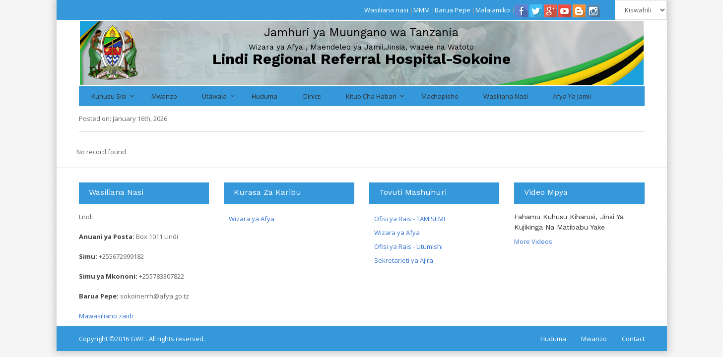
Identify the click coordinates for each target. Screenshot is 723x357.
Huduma (264, 96)
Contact (633, 338)
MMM (421, 9)
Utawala (214, 96)
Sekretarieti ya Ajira (403, 260)
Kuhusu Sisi (109, 96)
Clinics (311, 96)
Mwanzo (164, 96)
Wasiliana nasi (386, 9)
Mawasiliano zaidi (106, 315)
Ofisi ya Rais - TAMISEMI (409, 218)
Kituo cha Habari (371, 96)
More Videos (533, 241)
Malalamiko (492, 9)
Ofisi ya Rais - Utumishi (408, 246)
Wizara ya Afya (251, 218)
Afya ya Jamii (572, 96)
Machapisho (440, 96)
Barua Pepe (452, 9)
